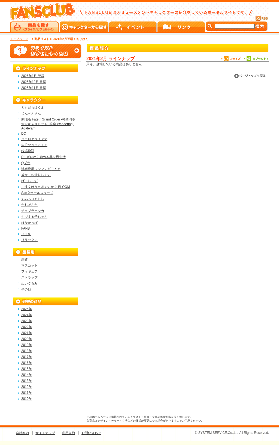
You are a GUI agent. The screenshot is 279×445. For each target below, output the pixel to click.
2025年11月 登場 (33, 88)
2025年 (26, 309)
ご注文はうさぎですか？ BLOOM (45, 187)
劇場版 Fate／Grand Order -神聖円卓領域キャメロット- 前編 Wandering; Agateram (48, 124)
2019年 (26, 345)
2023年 (26, 321)
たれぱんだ (29, 205)
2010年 (26, 399)
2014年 (26, 375)
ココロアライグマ (34, 139)
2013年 (26, 381)
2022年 (26, 327)
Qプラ (25, 163)
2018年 (26, 351)
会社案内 (22, 433)
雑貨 (24, 259)
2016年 (26, 363)
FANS (25, 228)
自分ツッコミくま (34, 145)
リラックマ (29, 240)
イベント (133, 26)
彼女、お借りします (36, 175)
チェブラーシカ (32, 211)
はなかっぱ (29, 223)
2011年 (26, 393)
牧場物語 (27, 151)
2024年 (26, 315)
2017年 (26, 357)
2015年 (26, 369)
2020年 (26, 339)
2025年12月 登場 (33, 82)
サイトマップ (45, 433)
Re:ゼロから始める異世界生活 (43, 157)
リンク (181, 26)
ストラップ (29, 277)
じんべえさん (31, 113)
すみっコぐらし (32, 199)
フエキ (26, 234)
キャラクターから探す (84, 26)
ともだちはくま (32, 107)
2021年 (26, 333)
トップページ (19, 39)
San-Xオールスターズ (37, 193)
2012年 (26, 387)
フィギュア (29, 271)
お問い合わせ (91, 433)
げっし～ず (29, 181)
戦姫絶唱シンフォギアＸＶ (40, 169)
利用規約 (68, 433)
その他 (26, 289)
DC (23, 133)
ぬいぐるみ (29, 283)
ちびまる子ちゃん (34, 217)
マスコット (29, 265)
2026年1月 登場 (32, 76)
